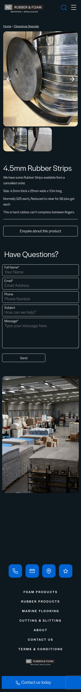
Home (7, 26)
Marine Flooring (40, 611)
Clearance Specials (26, 26)
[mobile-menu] (73, 8)
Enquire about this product (40, 230)
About (41, 630)
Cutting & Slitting (40, 620)
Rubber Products (40, 601)
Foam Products (41, 592)
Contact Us (40, 639)
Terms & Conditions (40, 649)
